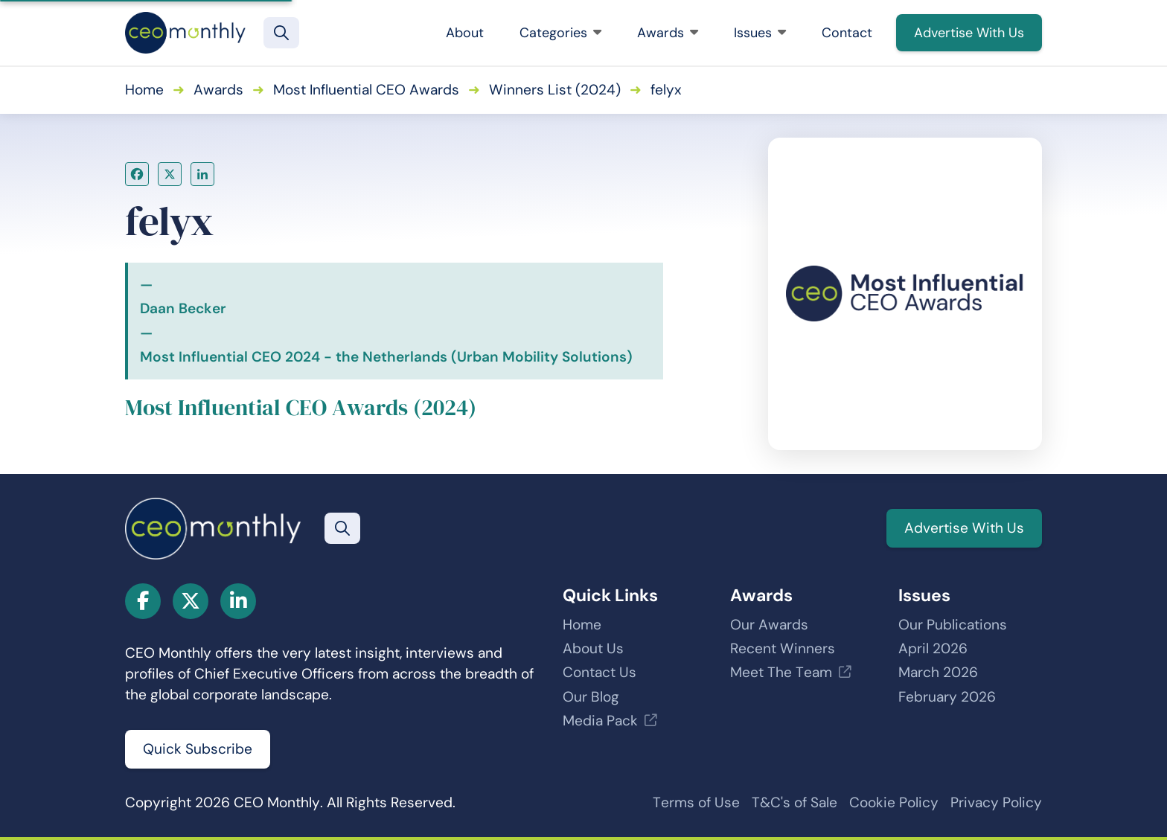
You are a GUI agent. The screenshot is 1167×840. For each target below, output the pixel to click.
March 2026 (938, 672)
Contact (847, 33)
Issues (760, 33)
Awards (667, 33)
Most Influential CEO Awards (366, 89)
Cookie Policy (894, 802)
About (465, 33)
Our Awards (769, 624)
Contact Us (599, 672)
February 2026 (947, 696)
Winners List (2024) (555, 89)
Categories (560, 33)
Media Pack (600, 720)
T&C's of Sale (794, 802)
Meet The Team (781, 672)
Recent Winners (782, 648)
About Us (593, 648)
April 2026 (933, 648)
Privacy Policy (996, 802)
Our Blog (591, 696)
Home (144, 89)
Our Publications (952, 624)
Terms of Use (696, 802)
